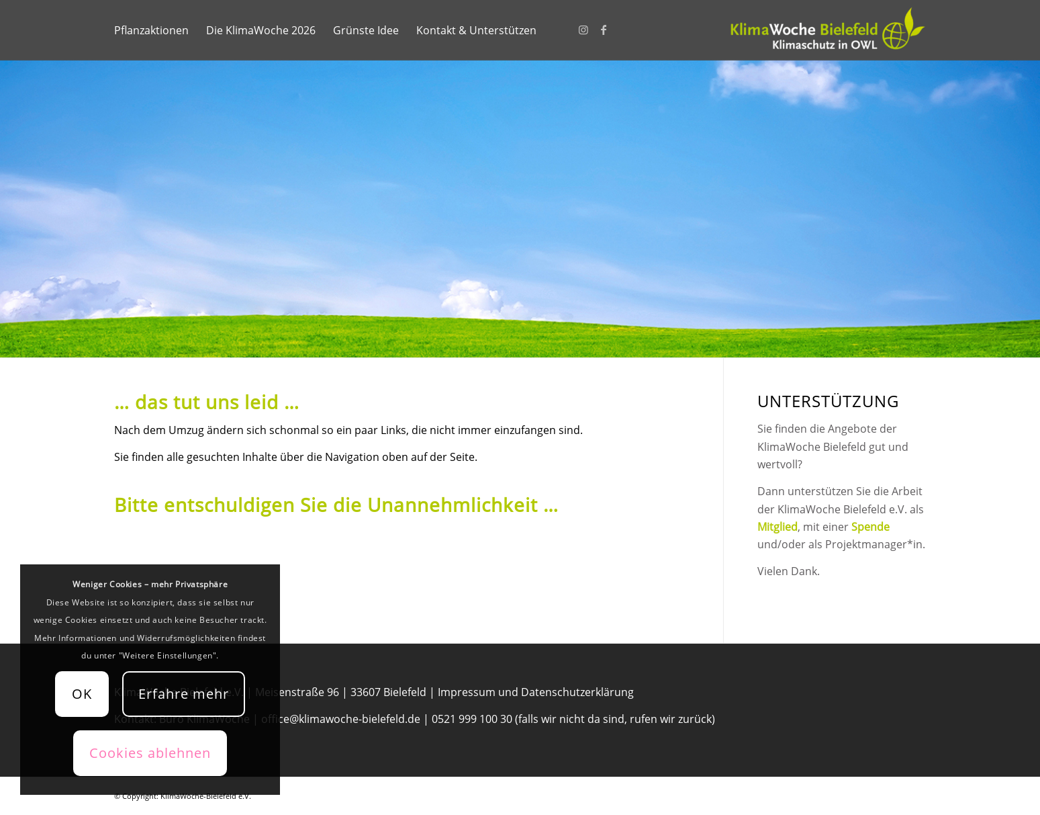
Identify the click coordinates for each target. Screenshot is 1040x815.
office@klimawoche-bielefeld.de (340, 719)
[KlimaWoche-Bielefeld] (826, 30)
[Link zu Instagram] (583, 29)
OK (82, 694)
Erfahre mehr (183, 694)
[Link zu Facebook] (604, 29)
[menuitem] (151, 30)
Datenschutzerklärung (577, 692)
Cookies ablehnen (150, 753)
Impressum (466, 692)
